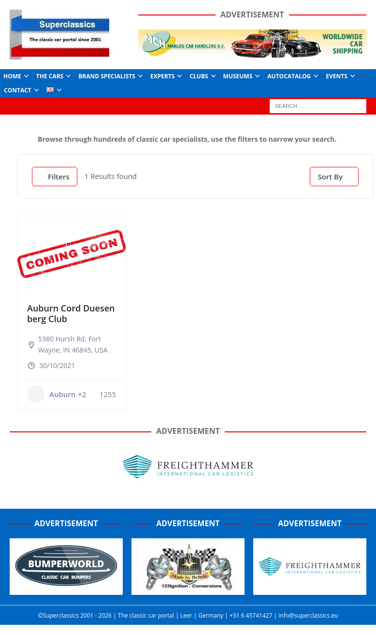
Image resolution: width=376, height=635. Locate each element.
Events (336, 76)
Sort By (330, 176)
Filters (55, 176)
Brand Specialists (106, 76)
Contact (17, 90)
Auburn (51, 394)
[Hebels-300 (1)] (188, 589)
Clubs (198, 76)
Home (12, 76)
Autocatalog (289, 76)
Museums (238, 76)
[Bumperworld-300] (66, 589)
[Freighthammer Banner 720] (188, 483)
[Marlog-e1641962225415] (252, 52)
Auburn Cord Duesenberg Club (71, 313)
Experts (162, 76)
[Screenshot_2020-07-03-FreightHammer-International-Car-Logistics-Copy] (309, 589)
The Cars (49, 76)
